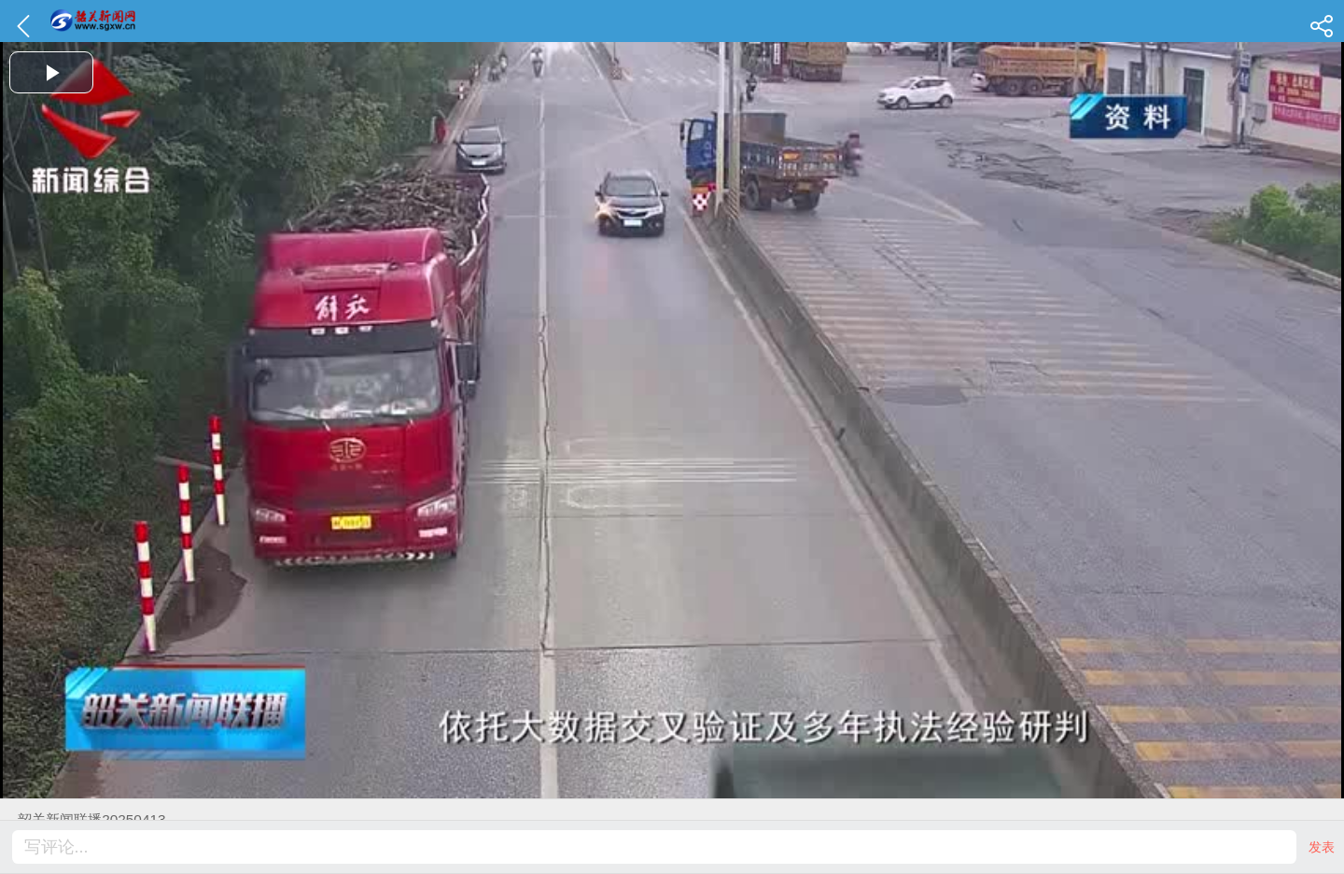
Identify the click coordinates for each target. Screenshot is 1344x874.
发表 (1322, 846)
